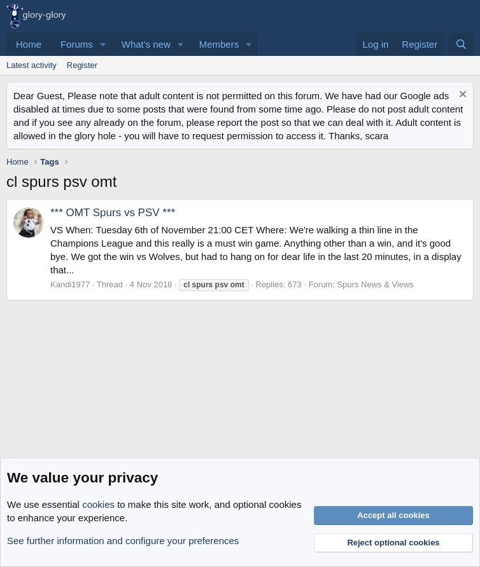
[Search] (461, 44)
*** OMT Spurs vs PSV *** (112, 213)
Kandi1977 (70, 284)
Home (28, 44)
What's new (146, 44)
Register (82, 65)
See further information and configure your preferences (123, 540)
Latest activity (31, 65)
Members (219, 44)
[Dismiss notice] (461, 95)
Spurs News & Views (375, 284)
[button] (103, 44)
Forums (76, 44)
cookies (98, 504)
